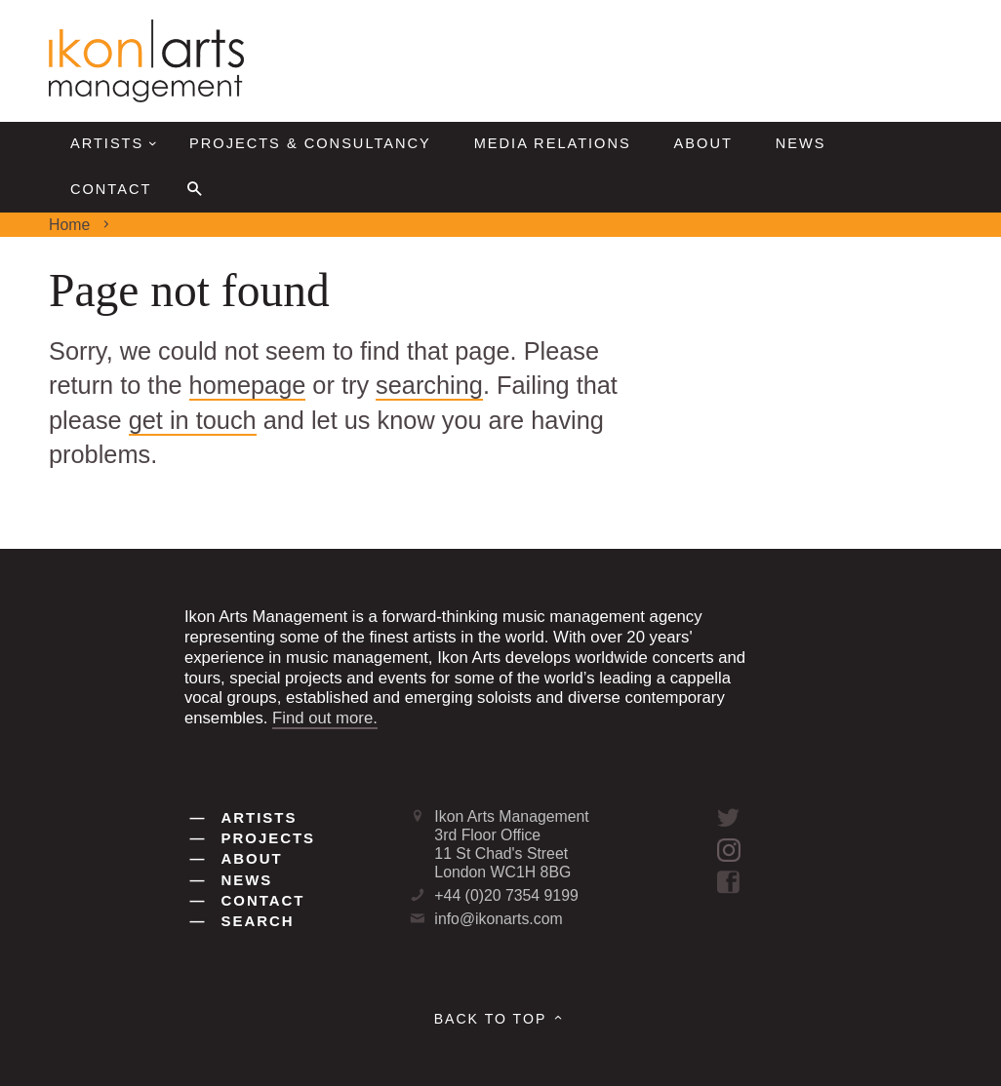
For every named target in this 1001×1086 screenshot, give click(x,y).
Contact (110, 189)
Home (69, 224)
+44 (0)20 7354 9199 (506, 895)
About (703, 143)
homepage (247, 385)
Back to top (501, 1019)
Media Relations (552, 143)
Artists (116, 144)
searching (429, 385)
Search (242, 920)
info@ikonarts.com (498, 919)
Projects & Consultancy (310, 143)
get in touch (193, 420)
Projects (253, 838)
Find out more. (325, 718)
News (801, 143)
